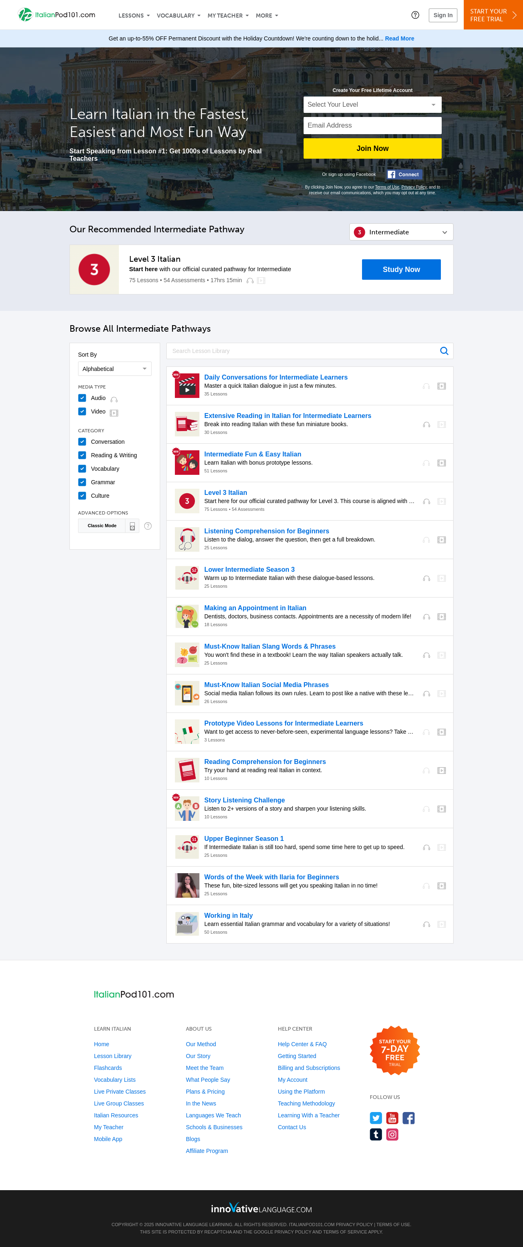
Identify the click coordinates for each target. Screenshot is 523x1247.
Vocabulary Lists (115, 1079)
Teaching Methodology (306, 1103)
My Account (292, 1079)
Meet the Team (205, 1068)
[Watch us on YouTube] (392, 1118)
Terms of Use (387, 187)
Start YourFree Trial (494, 15)
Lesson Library (113, 1056)
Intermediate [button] (389, 232)
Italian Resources (116, 1115)
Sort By (87, 354)
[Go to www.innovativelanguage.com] (261, 1207)
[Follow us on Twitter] (376, 1118)
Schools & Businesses (214, 1127)
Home (101, 1044)
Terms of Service (345, 1231)
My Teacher (225, 15)
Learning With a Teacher (309, 1115)
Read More (399, 38)
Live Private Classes (120, 1091)
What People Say (208, 1079)
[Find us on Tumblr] (376, 1134)
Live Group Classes (119, 1103)
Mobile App (108, 1139)
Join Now (373, 148)
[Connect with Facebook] (404, 174)
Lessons (131, 15)
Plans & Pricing (205, 1091)
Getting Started (297, 1056)
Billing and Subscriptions (309, 1068)
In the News (201, 1103)
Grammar (103, 482)
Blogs (193, 1139)
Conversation (108, 441)
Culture (100, 495)
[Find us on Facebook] (408, 1118)
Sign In (443, 15)
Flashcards (108, 1068)
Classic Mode (102, 525)
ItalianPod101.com (312, 1224)
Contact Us (292, 1127)
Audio (98, 398)
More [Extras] (264, 15)
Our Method (201, 1044)
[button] (415, 14)
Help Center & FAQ (302, 1044)
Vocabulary (175, 15)
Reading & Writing (114, 455)
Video (98, 411)
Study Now (401, 269)
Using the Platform (301, 1091)
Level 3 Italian (155, 259)
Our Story (198, 1056)
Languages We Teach (213, 1115)
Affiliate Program (207, 1151)
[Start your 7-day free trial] (395, 1051)
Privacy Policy (414, 187)
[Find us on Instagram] (392, 1134)
